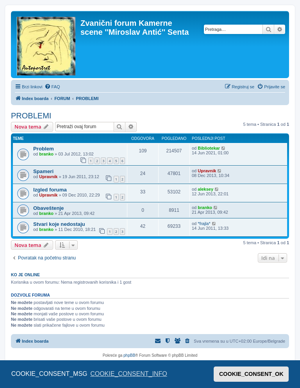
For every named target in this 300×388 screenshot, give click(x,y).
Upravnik (48, 176)
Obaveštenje (48, 208)
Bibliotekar (209, 148)
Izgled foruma (50, 190)
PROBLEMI (31, 115)
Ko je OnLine (25, 274)
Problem (43, 149)
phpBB (129, 355)
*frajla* (204, 223)
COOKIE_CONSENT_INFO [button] (128, 373)
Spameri (43, 171)
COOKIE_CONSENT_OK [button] (251, 374)
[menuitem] (52, 86)
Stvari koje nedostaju (59, 224)
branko (46, 154)
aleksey (205, 189)
